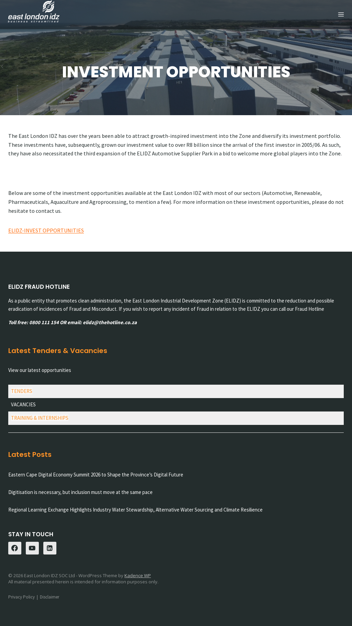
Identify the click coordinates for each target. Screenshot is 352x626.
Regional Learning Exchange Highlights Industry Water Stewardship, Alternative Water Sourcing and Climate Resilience (135, 509)
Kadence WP (137, 575)
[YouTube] (32, 548)
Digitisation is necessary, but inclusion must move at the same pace (80, 492)
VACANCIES (23, 404)
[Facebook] (14, 548)
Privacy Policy (21, 597)
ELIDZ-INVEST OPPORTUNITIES (46, 230)
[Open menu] (340, 14)
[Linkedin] (49, 548)
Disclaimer (49, 597)
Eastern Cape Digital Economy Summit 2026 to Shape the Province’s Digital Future (95, 474)
